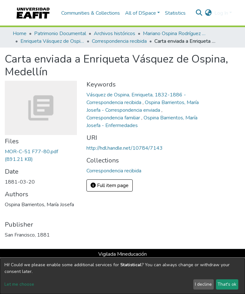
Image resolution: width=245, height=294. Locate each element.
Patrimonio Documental (60, 33)
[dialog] (122, 276)
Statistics (175, 13)
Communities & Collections (90, 13)
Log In (221, 13)
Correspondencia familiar (113, 117)
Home (19, 33)
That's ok (227, 284)
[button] (208, 13)
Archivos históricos (114, 33)
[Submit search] (199, 13)
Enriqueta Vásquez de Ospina (52, 41)
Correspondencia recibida (119, 41)
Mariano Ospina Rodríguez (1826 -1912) (175, 33)
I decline (203, 284)
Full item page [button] (110, 185)
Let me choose (19, 284)
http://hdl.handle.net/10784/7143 (124, 148)
